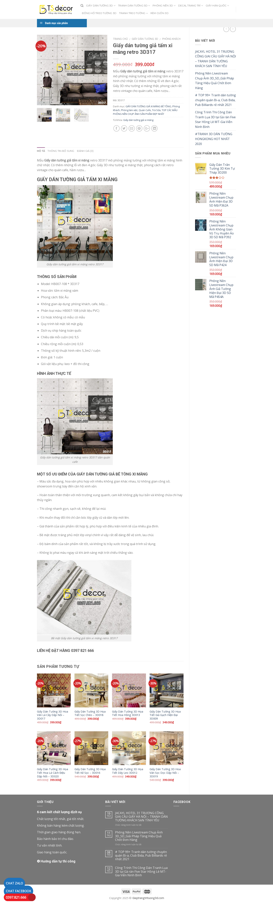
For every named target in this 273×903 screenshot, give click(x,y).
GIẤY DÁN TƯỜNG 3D (100, 5)
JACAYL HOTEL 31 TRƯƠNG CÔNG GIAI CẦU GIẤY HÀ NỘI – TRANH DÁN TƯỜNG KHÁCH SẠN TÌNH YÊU (215, 58)
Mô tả (41, 151)
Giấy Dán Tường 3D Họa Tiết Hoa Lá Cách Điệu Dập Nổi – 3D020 (52, 773)
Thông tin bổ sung (61, 151)
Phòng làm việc (129, 110)
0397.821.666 (16, 897)
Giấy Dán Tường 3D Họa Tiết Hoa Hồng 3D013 (127, 713)
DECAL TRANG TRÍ (190, 5)
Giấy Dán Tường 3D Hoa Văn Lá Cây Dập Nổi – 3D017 (52, 715)
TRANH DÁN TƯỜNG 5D (134, 5)
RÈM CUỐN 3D (160, 13)
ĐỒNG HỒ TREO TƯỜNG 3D (99, 13)
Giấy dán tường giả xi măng (138, 120)
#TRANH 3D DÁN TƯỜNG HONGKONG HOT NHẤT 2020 (213, 139)
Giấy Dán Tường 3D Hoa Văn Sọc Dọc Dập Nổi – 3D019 (165, 773)
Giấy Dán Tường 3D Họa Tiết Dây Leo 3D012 (127, 771)
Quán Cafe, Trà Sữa (150, 110)
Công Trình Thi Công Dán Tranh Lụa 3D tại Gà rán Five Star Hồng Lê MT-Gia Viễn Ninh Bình (215, 119)
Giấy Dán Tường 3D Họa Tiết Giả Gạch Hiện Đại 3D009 (165, 715)
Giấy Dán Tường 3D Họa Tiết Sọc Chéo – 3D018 (90, 713)
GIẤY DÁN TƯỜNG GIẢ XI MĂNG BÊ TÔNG (148, 106)
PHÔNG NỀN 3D (164, 5)
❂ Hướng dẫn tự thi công (56, 861)
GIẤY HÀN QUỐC (217, 5)
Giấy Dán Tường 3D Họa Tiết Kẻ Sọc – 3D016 (90, 771)
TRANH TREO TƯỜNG (133, 13)
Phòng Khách (171, 39)
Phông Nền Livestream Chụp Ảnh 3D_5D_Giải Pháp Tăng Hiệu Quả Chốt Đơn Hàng (214, 80)
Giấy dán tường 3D (145, 39)
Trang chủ (120, 39)
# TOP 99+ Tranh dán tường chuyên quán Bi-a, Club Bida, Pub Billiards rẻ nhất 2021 (215, 100)
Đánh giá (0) (85, 151)
